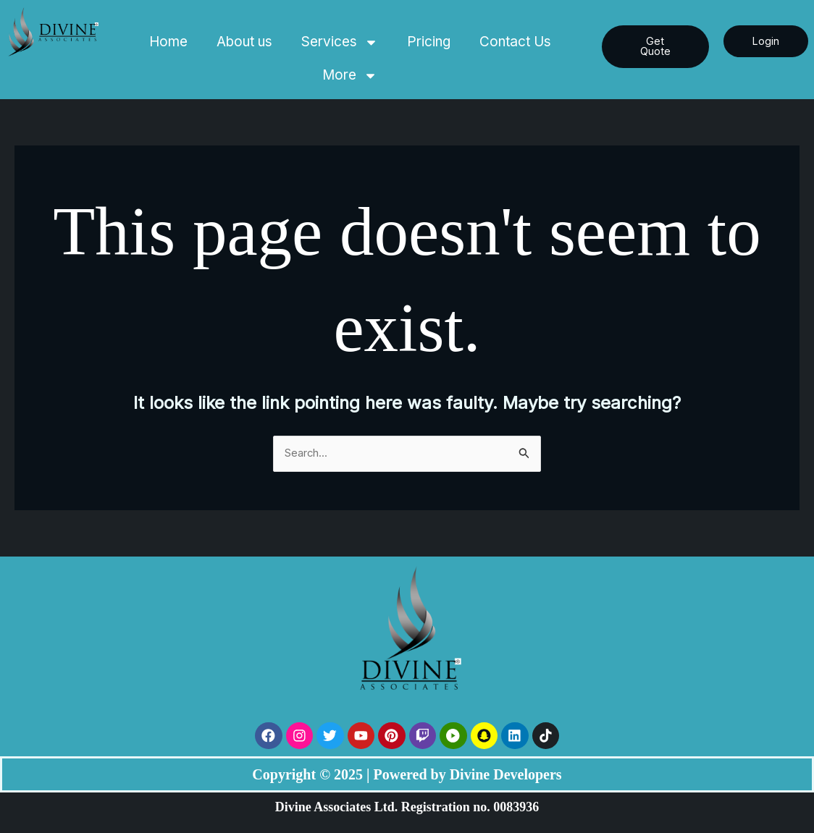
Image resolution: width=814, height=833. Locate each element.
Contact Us (515, 41)
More (349, 76)
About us (244, 41)
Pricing (428, 41)
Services (339, 42)
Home (168, 41)
